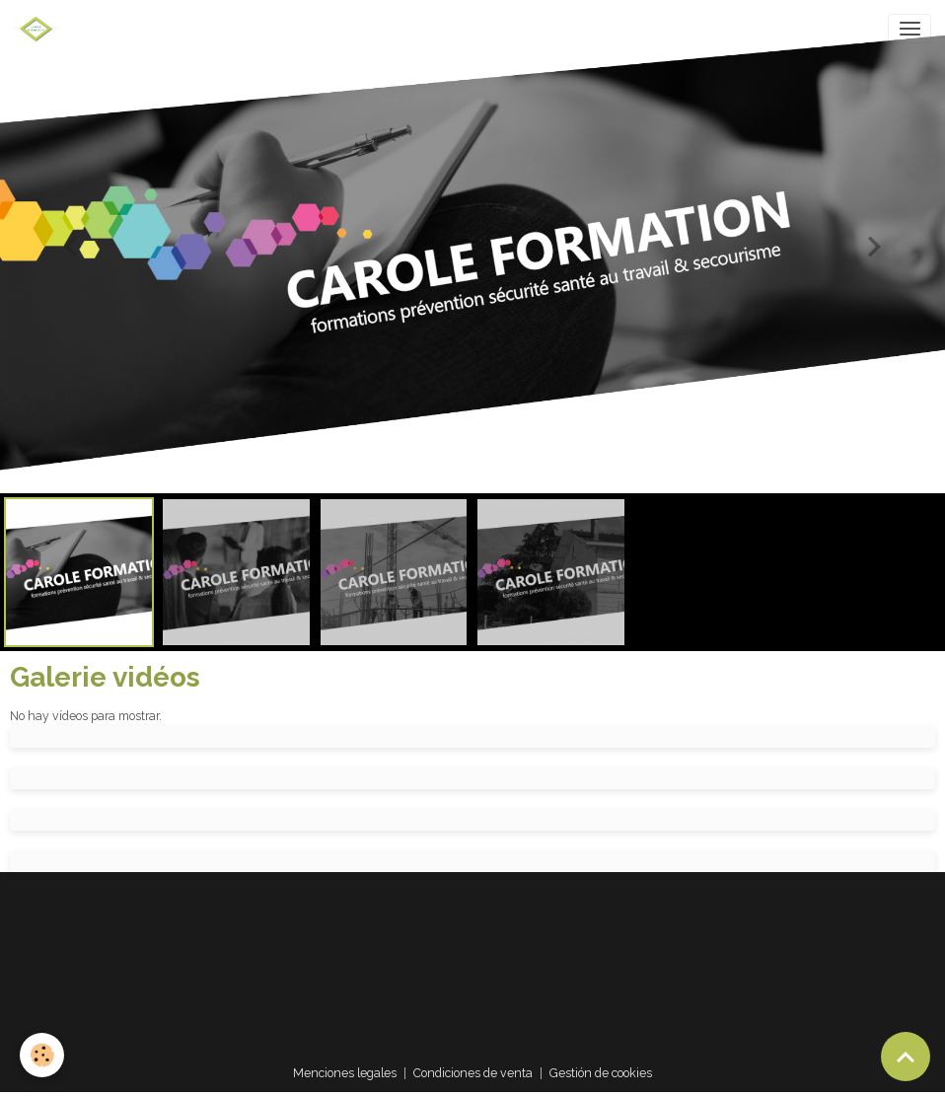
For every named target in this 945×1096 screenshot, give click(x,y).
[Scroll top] (905, 1056)
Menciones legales (345, 1072)
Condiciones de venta (473, 1072)
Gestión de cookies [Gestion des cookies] (600, 1072)
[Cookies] (42, 1055)
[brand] (39, 28)
